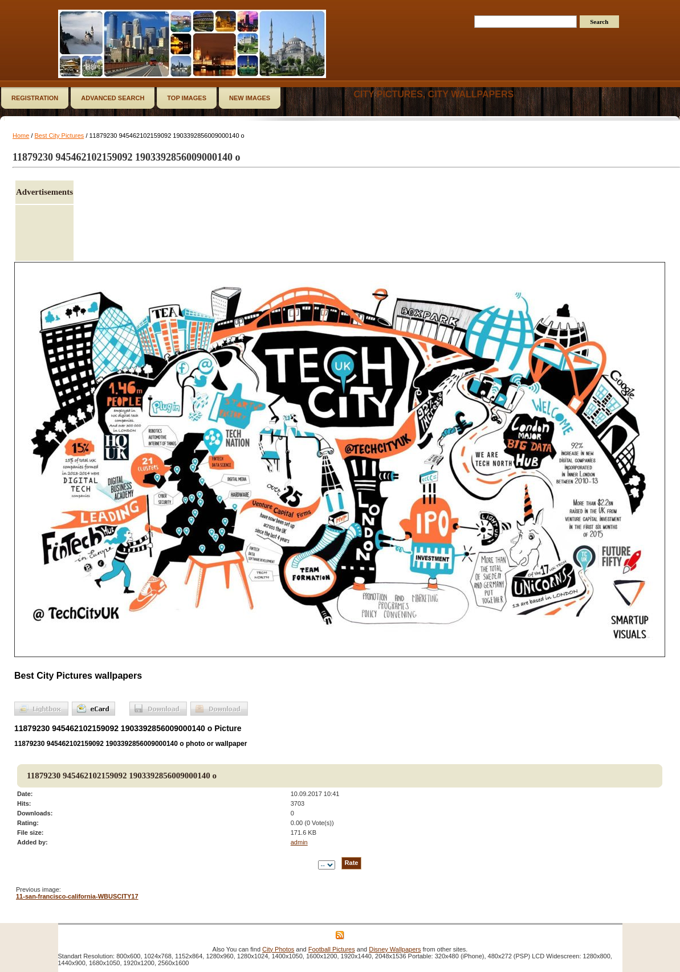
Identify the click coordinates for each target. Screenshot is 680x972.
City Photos (278, 949)
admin (299, 842)
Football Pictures (331, 949)
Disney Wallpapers (395, 949)
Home (21, 135)
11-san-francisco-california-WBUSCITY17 (77, 896)
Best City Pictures (59, 135)
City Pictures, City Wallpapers (433, 94)
